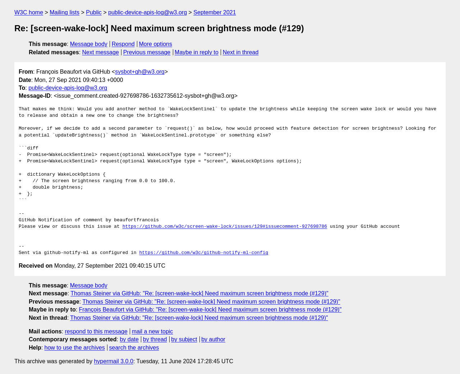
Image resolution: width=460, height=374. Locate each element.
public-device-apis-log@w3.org (147, 12)
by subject (184, 339)
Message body (88, 44)
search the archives (134, 348)
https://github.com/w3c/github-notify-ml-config (203, 253)
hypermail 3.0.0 (113, 361)
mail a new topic (152, 331)
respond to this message (96, 331)
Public (94, 12)
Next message (100, 52)
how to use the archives (75, 348)
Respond (123, 44)
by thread (155, 339)
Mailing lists (64, 12)
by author (213, 339)
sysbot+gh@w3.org (140, 72)
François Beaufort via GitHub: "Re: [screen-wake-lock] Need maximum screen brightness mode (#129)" (210, 309)
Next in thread (241, 52)
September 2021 (214, 12)
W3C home (28, 12)
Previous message (147, 52)
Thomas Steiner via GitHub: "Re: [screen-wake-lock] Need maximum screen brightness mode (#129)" (199, 293)
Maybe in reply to (196, 52)
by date (129, 339)
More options (155, 44)
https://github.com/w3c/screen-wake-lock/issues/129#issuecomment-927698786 (225, 226)
